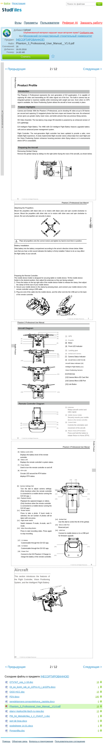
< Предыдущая (15, 69)
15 (98, 692)
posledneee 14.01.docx (21, 725)
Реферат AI (70, 22)
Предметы (31, 22)
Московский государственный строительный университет (57, 36)
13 (98, 711)
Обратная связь (19, 741)
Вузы (18, 22)
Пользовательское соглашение (70, 741)
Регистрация (18, 3)
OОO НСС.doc (17, 692)
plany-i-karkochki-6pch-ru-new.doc (27, 711)
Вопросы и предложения (41, 741)
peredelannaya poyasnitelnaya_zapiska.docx (32, 701)
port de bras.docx (18, 721)
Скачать (26, 56)
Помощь (6, 741)
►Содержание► (2, 119)
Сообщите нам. (87, 33)
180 (97, 696)
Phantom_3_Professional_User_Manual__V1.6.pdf (35, 706)
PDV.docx (14, 696)
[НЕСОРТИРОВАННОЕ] (30, 39)
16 (98, 682)
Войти (7, 3)
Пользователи (49, 22)
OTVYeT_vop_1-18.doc (21, 682)
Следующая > (92, 69)
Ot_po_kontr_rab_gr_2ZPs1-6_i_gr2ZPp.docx (32, 687)
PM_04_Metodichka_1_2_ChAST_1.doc (30, 716)
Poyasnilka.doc (17, 730)
